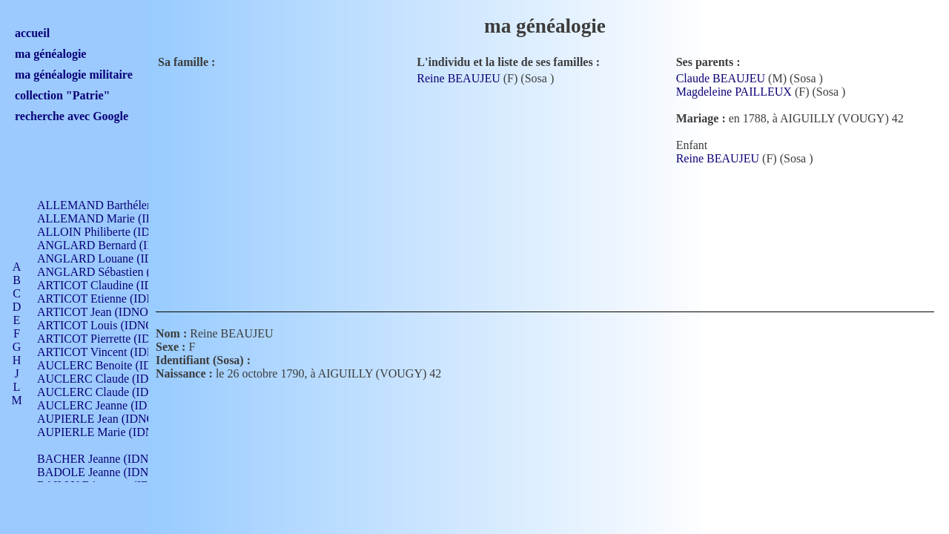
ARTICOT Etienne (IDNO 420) (112, 298)
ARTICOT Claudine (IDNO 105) (116, 285)
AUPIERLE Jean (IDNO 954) (108, 418)
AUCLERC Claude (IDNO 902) (114, 378)
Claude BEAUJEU (720, 78)
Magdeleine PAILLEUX (734, 91)
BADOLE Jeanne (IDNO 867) (109, 472)
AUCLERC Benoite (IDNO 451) (115, 365)
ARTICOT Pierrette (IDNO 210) (114, 338)
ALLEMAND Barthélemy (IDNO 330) (130, 205)
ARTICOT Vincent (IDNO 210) (112, 352)
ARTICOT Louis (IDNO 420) (108, 325)
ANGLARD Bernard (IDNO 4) (111, 245)
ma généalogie (50, 53)
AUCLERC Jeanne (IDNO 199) (113, 405)
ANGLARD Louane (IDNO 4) (110, 258)
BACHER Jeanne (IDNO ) (100, 458)
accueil (32, 33)
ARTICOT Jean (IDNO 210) (105, 312)
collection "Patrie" (62, 95)
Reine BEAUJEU (458, 78)
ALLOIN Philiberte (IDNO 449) (114, 231)
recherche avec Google (71, 116)
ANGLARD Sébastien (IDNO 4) (115, 272)
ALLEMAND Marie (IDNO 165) (116, 218)
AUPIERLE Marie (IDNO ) (103, 432)
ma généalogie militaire (74, 74)
